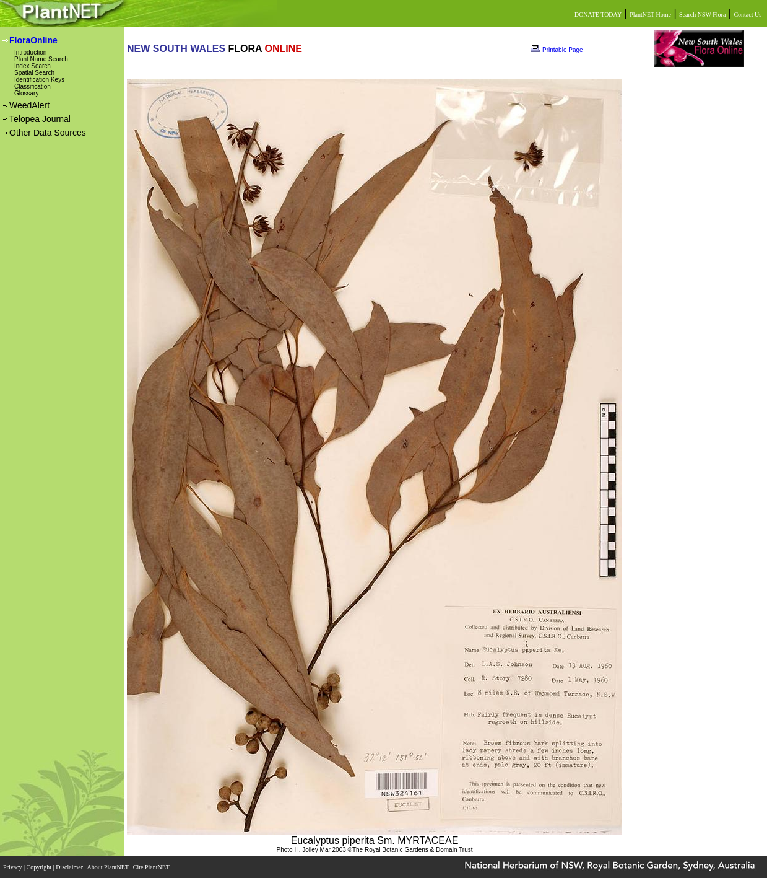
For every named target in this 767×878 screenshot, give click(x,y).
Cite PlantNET (152, 867)
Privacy (13, 867)
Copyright (40, 867)
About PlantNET (108, 867)
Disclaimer (70, 867)
